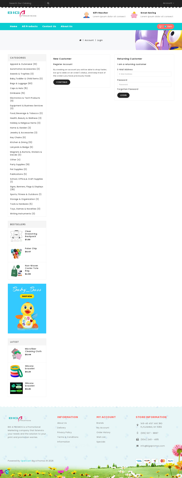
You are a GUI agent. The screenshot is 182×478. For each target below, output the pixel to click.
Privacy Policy (64, 432)
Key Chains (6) (18, 137)
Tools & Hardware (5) (21, 204)
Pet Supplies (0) (18, 169)
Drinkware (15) (17, 93)
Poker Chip (31, 248)
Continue (61, 82)
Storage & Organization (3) (24, 199)
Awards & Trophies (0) (22, 73)
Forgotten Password (127, 89)
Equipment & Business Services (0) (26, 107)
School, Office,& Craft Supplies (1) (26, 180)
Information (63, 441)
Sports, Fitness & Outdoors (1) (26, 194)
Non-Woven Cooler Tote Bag (31, 268)
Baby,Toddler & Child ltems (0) (26, 78)
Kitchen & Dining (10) (21, 142)
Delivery (61, 427)
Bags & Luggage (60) (21, 83)
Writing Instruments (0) (22, 213)
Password (122, 80)
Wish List (101, 437)
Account (89, 40)
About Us (62, 423)
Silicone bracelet (30, 367)
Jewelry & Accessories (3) (24, 132)
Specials (101, 441)
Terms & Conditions (67, 437)
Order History (103, 432)
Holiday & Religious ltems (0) (25, 123)
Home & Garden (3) (20, 127)
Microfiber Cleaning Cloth (33, 350)
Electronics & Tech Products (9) (25, 99)
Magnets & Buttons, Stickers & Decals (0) (26, 153)
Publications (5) (18, 174)
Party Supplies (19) (20, 164)
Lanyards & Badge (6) (21, 147)
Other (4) (15, 159)
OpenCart (26, 460)
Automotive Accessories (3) (25, 69)
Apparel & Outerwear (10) (23, 64)
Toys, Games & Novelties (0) (25, 208)
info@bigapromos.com (153, 446)
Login (100, 40)
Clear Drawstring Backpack (31, 234)
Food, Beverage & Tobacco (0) (26, 113)
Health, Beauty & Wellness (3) (26, 118)
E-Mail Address (125, 69)
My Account (103, 427)
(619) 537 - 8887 (149, 433)
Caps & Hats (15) (19, 88)
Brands (100, 423)
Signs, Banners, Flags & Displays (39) (26, 188)
